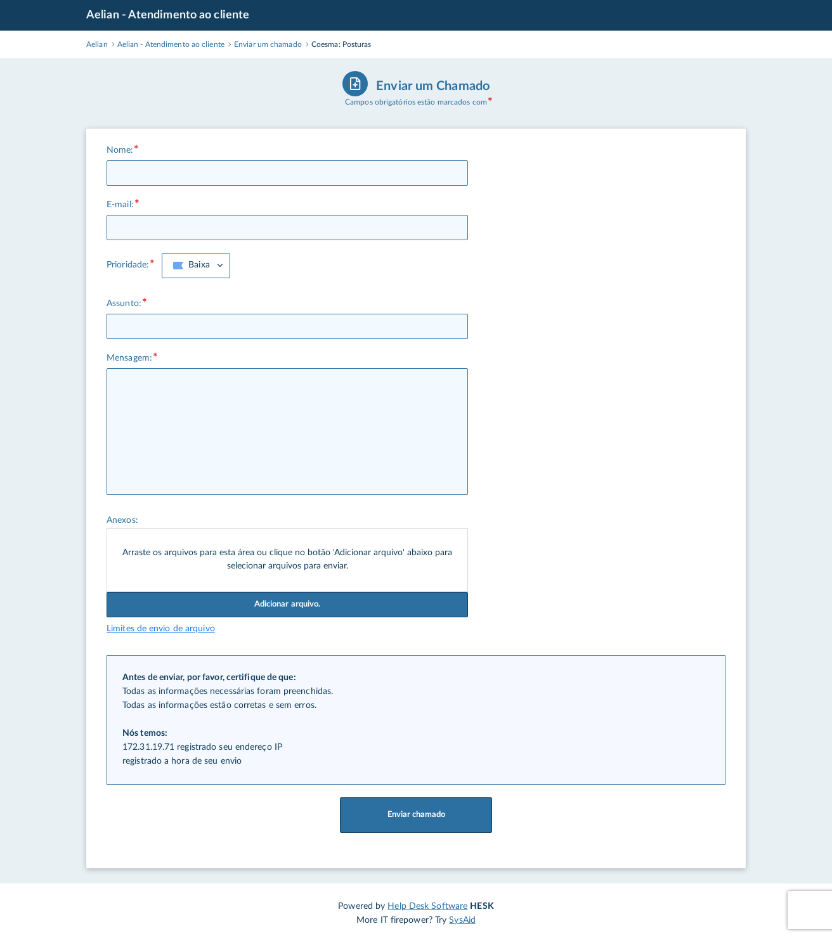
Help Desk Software (427, 906)
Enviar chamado (416, 815)
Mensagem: (129, 358)
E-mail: (120, 204)
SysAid (462, 920)
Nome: (120, 150)
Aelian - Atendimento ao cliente (167, 15)
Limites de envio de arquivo (161, 628)
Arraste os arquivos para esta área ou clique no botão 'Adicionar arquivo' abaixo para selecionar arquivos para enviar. (287, 559)
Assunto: (124, 303)
